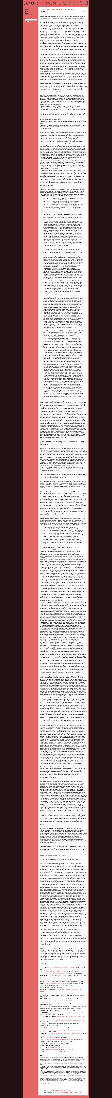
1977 (59, 539)
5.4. (76, 950)
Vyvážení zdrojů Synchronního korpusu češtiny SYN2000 (67, 1092)
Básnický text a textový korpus (63, 1090)
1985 (77, 450)
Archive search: (29, 18)
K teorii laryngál (52, 1037)
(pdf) (85, 14)
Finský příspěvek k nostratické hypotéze (56, 971)
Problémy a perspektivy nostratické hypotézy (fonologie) (59, 973)
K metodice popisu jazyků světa (52, 1049)
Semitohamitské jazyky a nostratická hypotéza (59, 1039)
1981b (61, 610)
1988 (76, 611)
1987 (55, 514)
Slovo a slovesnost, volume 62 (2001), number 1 (68, 1087)
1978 (45, 543)
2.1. (57, 91)
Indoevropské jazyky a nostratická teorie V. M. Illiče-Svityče (71, 1016)
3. (56, 757)
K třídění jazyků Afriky (50, 1051)
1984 (54, 549)
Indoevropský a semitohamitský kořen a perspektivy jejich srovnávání (64, 1033)
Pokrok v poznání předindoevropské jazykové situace (68, 1020)
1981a (57, 610)
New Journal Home (29, 15)
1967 (53, 457)
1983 (55, 547)
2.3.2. (75, 106)
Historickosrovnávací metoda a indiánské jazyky (58, 983)
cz (86, 8)
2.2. (59, 91)
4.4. (65, 931)
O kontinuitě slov (51, 1043)
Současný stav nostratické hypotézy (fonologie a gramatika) (60, 967)
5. (42, 404)
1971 (79, 462)
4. (40, 404)
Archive (27, 13)
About (26, 11)
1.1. (45, 451)
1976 (54, 610)
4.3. (71, 787)
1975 (70, 533)
